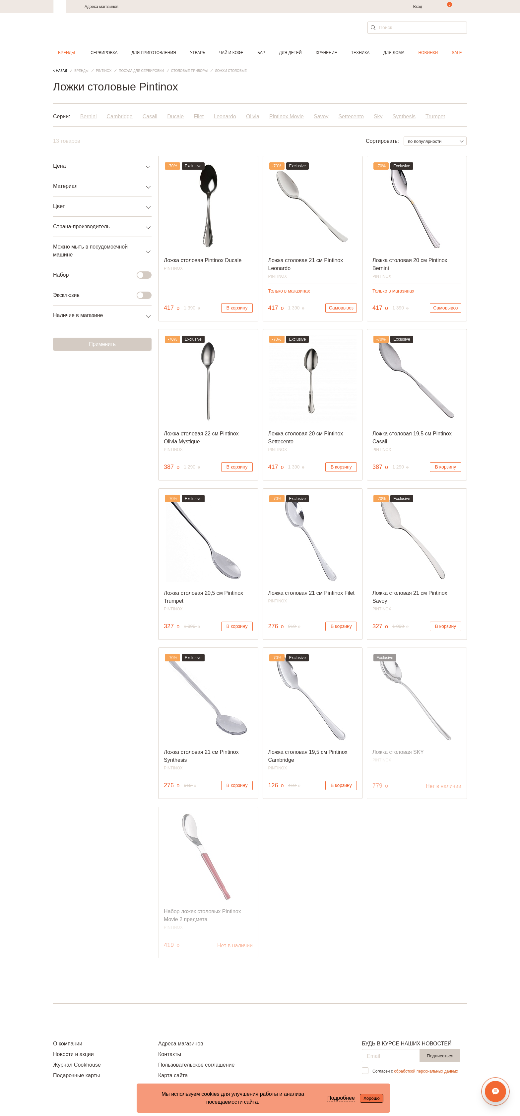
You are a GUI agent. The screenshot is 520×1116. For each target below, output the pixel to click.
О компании (67, 1043)
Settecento (351, 116)
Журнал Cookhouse (77, 1065)
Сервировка (104, 52)
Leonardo (225, 116)
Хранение (326, 52)
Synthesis (404, 116)
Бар (261, 52)
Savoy (321, 116)
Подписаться (440, 1055)
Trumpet (435, 116)
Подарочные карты (76, 1075)
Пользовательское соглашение (196, 1065)
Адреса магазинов (101, 6)
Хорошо (371, 1098)
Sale (457, 52)
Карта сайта (173, 1075)
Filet (199, 116)
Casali (150, 116)
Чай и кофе (231, 52)
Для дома (393, 52)
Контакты (169, 1054)
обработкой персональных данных (426, 1071)
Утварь (197, 52)
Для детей (290, 52)
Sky (378, 116)
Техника (360, 52)
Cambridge (119, 116)
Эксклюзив (98, 295)
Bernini (88, 116)
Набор (98, 275)
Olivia (252, 116)
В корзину (237, 307)
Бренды (66, 52)
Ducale (175, 116)
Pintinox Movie (286, 116)
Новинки (428, 52)
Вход (417, 6)
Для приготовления (153, 52)
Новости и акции (73, 1054)
